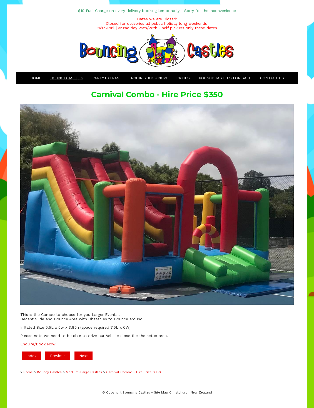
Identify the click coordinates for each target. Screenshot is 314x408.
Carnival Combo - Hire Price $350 (133, 372)
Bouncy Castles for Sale (225, 78)
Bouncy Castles (66, 78)
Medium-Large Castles (84, 372)
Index (31, 355)
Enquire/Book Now (147, 78)
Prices (183, 78)
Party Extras (105, 78)
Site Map (161, 392)
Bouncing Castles (136, 392)
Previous (58, 355)
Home (35, 78)
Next (83, 355)
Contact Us (272, 78)
